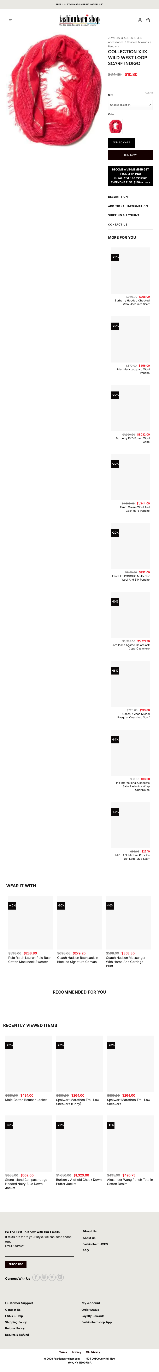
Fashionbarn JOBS (95, 1244)
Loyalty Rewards (93, 1316)
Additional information (130, 207)
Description (130, 197)
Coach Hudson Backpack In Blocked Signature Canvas (77, 960)
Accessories (115, 42)
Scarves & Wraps (138, 42)
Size (110, 95)
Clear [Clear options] (149, 92)
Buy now (130, 155)
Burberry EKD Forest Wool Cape (133, 440)
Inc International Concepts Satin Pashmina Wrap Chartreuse (133, 786)
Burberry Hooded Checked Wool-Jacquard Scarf (132, 302)
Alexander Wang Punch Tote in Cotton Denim (130, 1182)
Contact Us (12, 1310)
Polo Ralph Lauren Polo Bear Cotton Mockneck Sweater (29, 960)
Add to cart (121, 142)
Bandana (113, 46)
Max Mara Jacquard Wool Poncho (133, 371)
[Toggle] (153, 197)
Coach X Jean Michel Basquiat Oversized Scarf (133, 715)
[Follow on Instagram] (44, 1277)
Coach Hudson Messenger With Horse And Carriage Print (126, 962)
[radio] (115, 126)
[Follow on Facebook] (36, 1277)
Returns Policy (15, 1328)
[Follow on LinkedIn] (60, 1277)
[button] (11, 20)
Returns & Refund (17, 1335)
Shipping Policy (16, 1322)
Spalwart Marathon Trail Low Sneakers (129, 1102)
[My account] (139, 20)
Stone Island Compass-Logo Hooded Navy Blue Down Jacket (26, 1184)
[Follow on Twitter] (52, 1277)
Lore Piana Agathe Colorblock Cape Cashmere (131, 646)
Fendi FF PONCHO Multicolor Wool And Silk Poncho (131, 577)
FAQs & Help (14, 1316)
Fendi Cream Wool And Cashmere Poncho (135, 508)
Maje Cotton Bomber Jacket (26, 1100)
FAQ (86, 1250)
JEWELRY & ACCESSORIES (125, 38)
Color (111, 114)
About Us (89, 1238)
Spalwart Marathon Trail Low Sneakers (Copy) (78, 1102)
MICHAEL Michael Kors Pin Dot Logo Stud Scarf (132, 856)
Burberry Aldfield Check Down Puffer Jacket (79, 1182)
